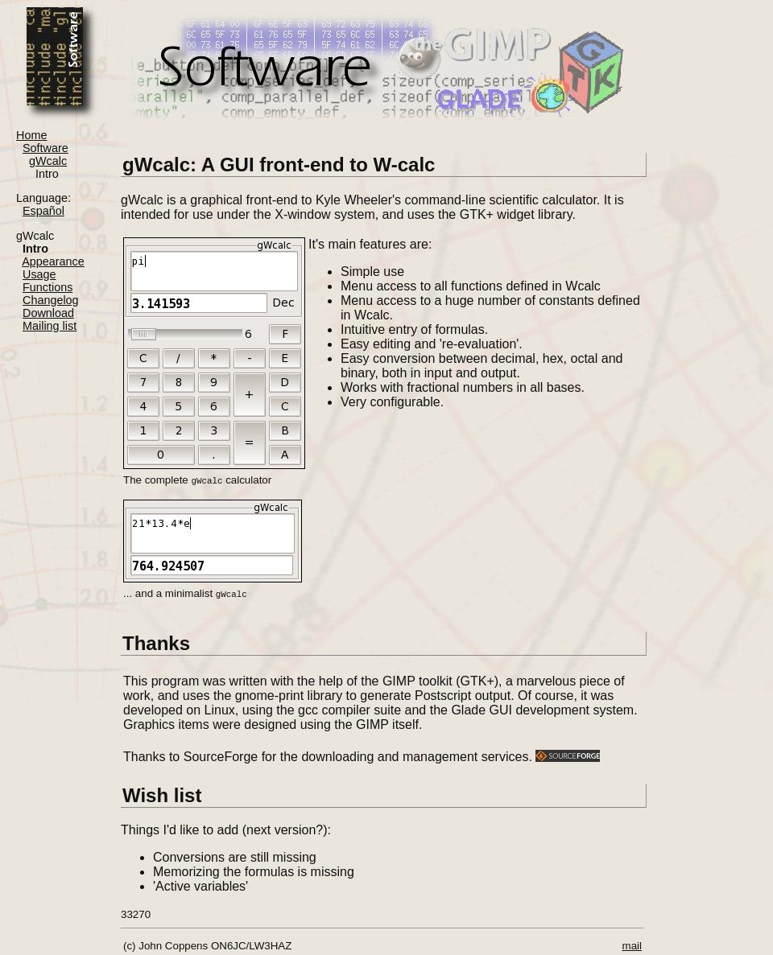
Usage (39, 274)
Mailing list (49, 325)
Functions (47, 287)
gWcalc (48, 160)
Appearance (53, 261)
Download (48, 313)
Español (43, 210)
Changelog (51, 300)
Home (31, 135)
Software (45, 148)
